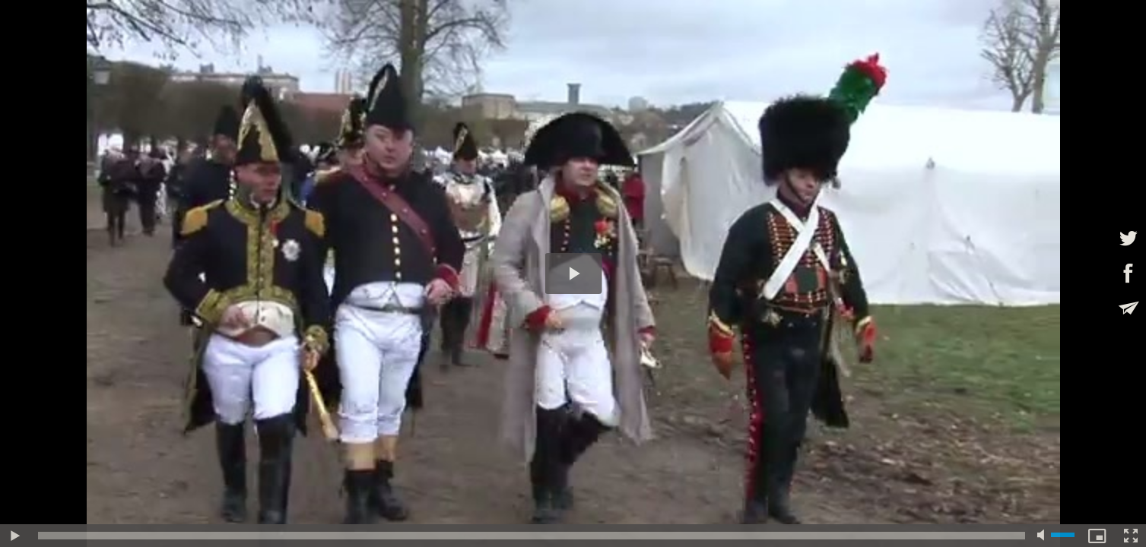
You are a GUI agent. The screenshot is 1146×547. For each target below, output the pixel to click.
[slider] (531, 535)
